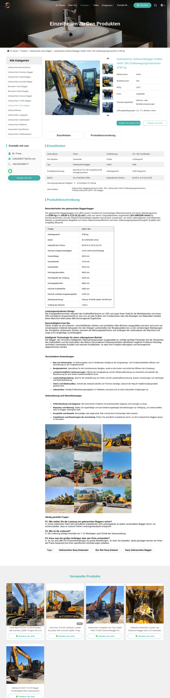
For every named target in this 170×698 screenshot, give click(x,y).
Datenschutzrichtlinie (12, 687)
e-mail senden (121, 670)
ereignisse (108, 5)
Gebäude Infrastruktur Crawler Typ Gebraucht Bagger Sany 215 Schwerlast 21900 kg (144, 540)
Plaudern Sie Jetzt (24, 178)
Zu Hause (60, 5)
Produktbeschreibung (103, 135)
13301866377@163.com (24, 159)
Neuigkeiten (12, 659)
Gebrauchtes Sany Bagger (41, 51)
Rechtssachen (13, 663)
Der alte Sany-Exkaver (106, 461)
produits (85, 5)
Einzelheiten (64, 135)
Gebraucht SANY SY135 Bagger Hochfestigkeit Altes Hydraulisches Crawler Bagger (25, 600)
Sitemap (26, 687)
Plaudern (142, 5)
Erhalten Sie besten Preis (129, 123)
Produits (24, 51)
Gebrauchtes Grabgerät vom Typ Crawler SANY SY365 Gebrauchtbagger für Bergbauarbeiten (105, 540)
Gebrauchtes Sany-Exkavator (73, 461)
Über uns (72, 5)
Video (9, 654)
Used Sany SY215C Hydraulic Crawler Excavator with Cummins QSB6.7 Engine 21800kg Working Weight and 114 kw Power (65, 540)
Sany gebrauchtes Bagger (138, 461)
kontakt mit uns (123, 5)
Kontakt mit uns (13, 668)
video (96, 5)
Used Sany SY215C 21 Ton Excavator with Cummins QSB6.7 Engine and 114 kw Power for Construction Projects (25, 540)
